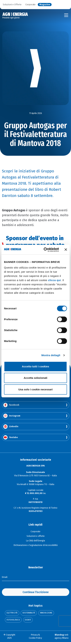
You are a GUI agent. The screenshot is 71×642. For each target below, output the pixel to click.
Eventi (28, 620)
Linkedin (10, 426)
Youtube (10, 437)
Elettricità (12, 613)
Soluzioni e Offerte (12, 4)
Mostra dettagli (50, 355)
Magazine (44, 4)
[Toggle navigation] (66, 15)
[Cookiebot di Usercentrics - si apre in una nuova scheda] (44, 249)
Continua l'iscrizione (36, 592)
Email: (5, 577)
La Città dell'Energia (35, 540)
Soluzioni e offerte (36, 536)
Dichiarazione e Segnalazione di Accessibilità (36, 545)
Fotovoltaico (13, 620)
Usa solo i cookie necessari (35, 389)
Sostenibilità (28, 613)
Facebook (11, 405)
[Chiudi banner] (66, 249)
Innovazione (46, 613)
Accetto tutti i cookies (35, 366)
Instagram (11, 416)
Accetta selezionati (35, 377)
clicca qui (54, 280)
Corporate (30, 4)
